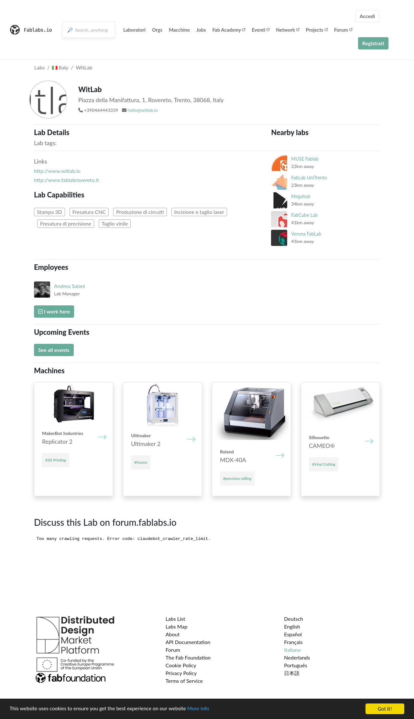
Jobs (201, 30)
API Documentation (188, 642)
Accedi (367, 16)
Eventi (260, 30)
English (292, 626)
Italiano (292, 650)
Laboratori (134, 30)
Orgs (157, 30)
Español (293, 634)
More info (199, 709)
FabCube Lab (304, 215)
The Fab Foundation (188, 657)
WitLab (84, 67)
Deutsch (293, 619)
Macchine (179, 30)
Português (295, 665)
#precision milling (237, 478)
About (173, 634)
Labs (39, 67)
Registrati (373, 43)
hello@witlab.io (142, 110)
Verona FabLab (306, 234)
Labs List (175, 619)
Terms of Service (184, 681)
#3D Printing (55, 460)
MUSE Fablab (305, 159)
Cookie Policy (181, 665)
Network (287, 30)
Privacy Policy (181, 673)
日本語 (292, 673)
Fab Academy (228, 30)
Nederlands (297, 657)
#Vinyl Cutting (323, 464)
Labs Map (177, 626)
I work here (54, 311)
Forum (343, 30)
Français (293, 642)
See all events (54, 350)
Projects (316, 30)
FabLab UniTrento (309, 177)
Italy (60, 67)
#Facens (140, 462)
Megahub (300, 196)
